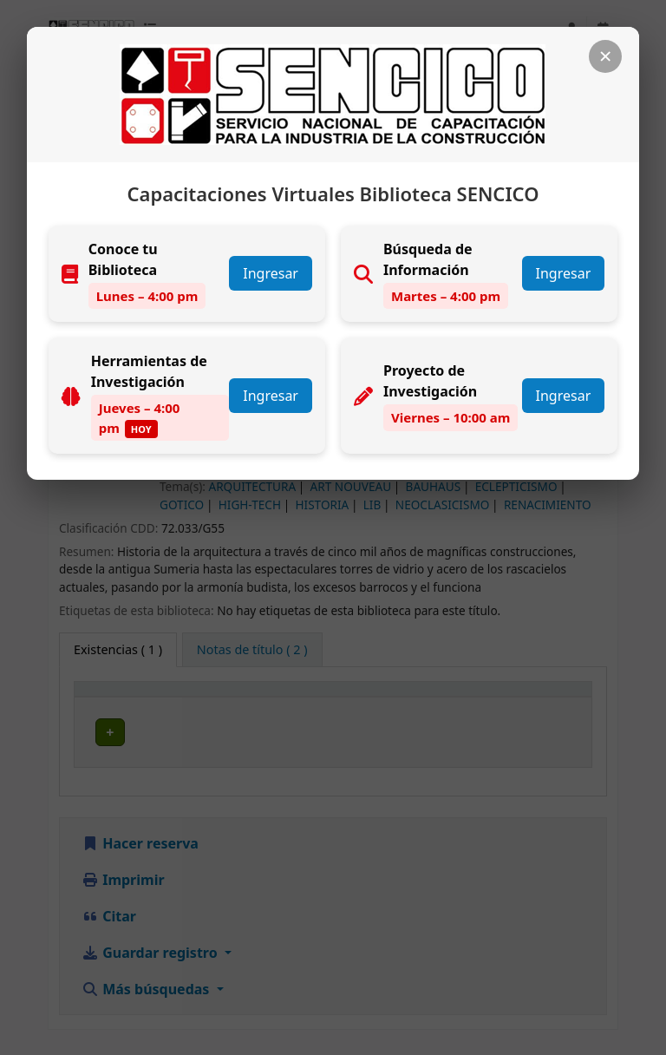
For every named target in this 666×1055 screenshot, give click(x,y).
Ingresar (270, 273)
